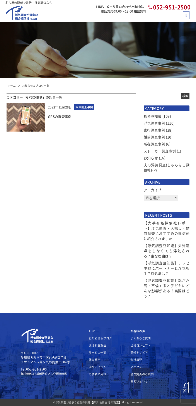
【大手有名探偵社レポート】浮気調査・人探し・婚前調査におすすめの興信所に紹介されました (166, 230)
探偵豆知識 (153, 116)
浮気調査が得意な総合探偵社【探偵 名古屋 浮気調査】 (88, 402)
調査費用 (94, 360)
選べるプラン (97, 367)
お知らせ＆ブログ (100, 338)
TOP (92, 331)
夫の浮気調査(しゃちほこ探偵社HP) (166, 167)
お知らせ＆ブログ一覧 (35, 85)
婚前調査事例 (154, 137)
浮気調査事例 (154, 123)
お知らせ (151, 157)
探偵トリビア (139, 352)
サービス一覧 (97, 352)
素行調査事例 (154, 130)
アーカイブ (153, 189)
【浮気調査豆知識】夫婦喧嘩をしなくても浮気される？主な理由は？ (166, 251)
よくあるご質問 (140, 338)
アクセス (136, 367)
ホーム (12, 85)
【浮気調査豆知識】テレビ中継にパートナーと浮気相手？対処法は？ (166, 268)
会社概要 (136, 360)
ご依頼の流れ (97, 374)
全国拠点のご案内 (142, 374)
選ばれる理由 (97, 345)
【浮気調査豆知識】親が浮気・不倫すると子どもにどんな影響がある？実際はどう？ (166, 288)
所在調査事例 (154, 144)
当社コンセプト (140, 345)
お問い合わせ (139, 381)
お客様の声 (137, 331)
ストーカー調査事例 (160, 151)
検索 (185, 96)
